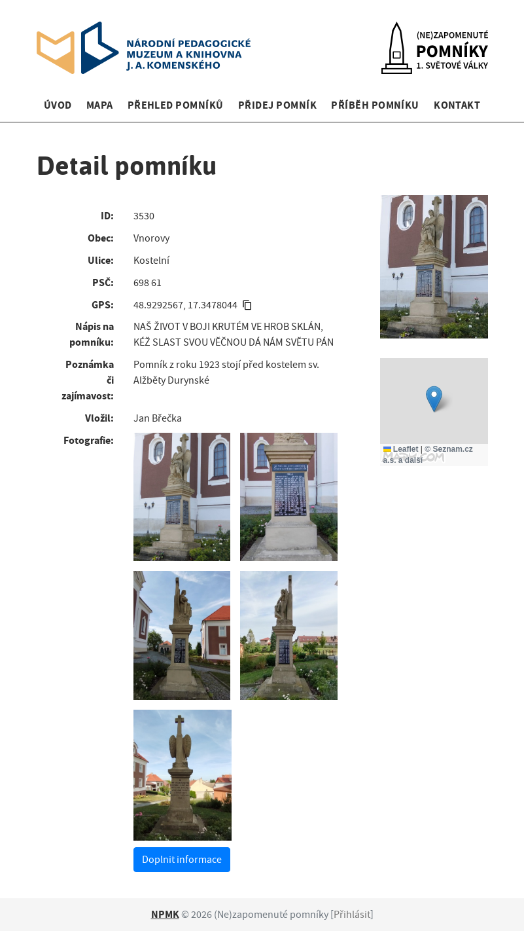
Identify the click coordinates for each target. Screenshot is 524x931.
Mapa (99, 105)
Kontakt (457, 105)
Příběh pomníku (375, 105)
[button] (434, 399)
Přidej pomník (277, 105)
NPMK (165, 914)
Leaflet (401, 449)
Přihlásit (352, 914)
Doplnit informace (182, 859)
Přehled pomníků (176, 105)
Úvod (58, 105)
